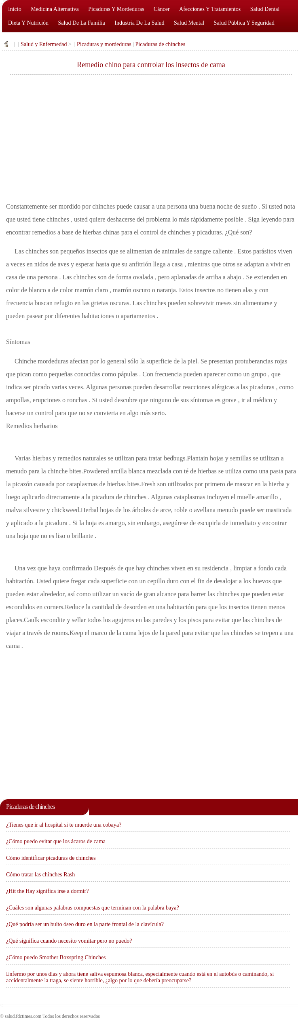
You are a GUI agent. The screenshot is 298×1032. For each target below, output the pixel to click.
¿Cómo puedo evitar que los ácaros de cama (56, 841)
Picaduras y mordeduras (116, 9)
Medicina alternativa (55, 9)
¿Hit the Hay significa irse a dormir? (47, 891)
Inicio (14, 9)
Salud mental (189, 23)
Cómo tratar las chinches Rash (40, 875)
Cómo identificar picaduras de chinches (51, 858)
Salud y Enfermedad (44, 44)
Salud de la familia (81, 23)
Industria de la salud (139, 23)
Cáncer (162, 9)
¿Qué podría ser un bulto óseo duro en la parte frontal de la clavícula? (85, 924)
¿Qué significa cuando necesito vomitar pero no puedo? (69, 941)
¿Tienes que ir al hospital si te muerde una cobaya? (63, 825)
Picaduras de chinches (160, 44)
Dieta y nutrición (28, 23)
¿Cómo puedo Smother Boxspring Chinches (56, 957)
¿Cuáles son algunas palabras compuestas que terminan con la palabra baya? (92, 908)
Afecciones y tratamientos (210, 9)
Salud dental (265, 9)
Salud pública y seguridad (244, 23)
